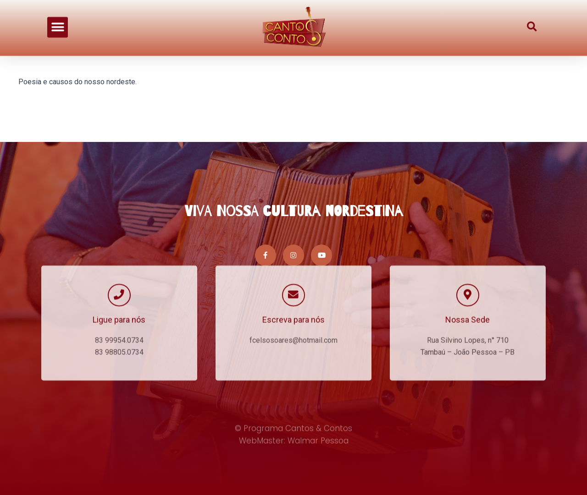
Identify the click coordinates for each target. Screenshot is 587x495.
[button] (57, 17)
